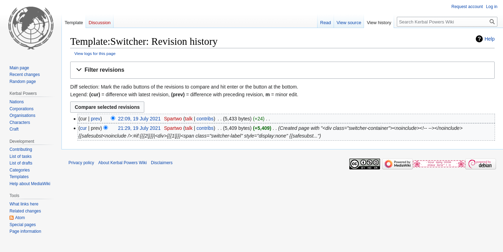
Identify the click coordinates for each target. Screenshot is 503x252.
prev (95, 118)
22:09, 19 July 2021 (139, 118)
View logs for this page (95, 53)
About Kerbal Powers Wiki (122, 162)
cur (83, 128)
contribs (205, 118)
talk (188, 118)
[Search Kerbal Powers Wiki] (447, 22)
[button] (282, 70)
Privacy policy (81, 162)
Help (489, 39)
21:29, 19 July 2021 (139, 128)
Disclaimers (162, 162)
